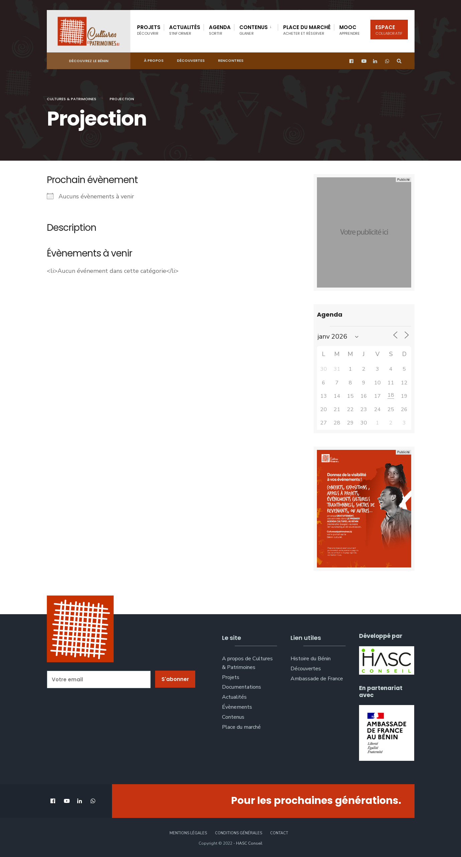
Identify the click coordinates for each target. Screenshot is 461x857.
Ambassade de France (317, 678)
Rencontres (230, 59)
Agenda (220, 30)
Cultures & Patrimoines (71, 99)
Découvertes (191, 59)
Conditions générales (238, 833)
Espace (389, 30)
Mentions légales (188, 833)
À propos (153, 59)
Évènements (237, 707)
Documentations (241, 687)
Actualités (184, 30)
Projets (148, 30)
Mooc (349, 30)
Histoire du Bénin (311, 658)
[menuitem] (256, 29)
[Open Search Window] (398, 60)
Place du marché (307, 30)
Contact (279, 833)
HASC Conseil (249, 843)
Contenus (253, 30)
